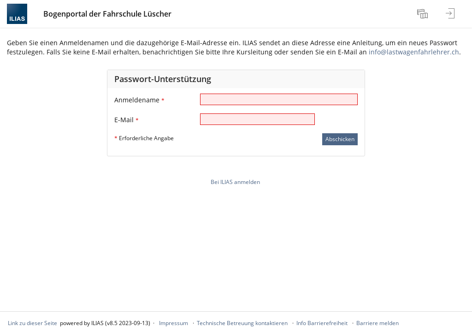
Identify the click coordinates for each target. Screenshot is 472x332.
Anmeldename (139, 99)
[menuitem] (423, 14)
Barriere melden (377, 323)
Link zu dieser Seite (32, 323)
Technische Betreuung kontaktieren (242, 323)
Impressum (173, 323)
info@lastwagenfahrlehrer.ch (414, 51)
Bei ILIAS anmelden (235, 182)
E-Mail (126, 119)
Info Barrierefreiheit (322, 323)
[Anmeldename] (279, 99)
